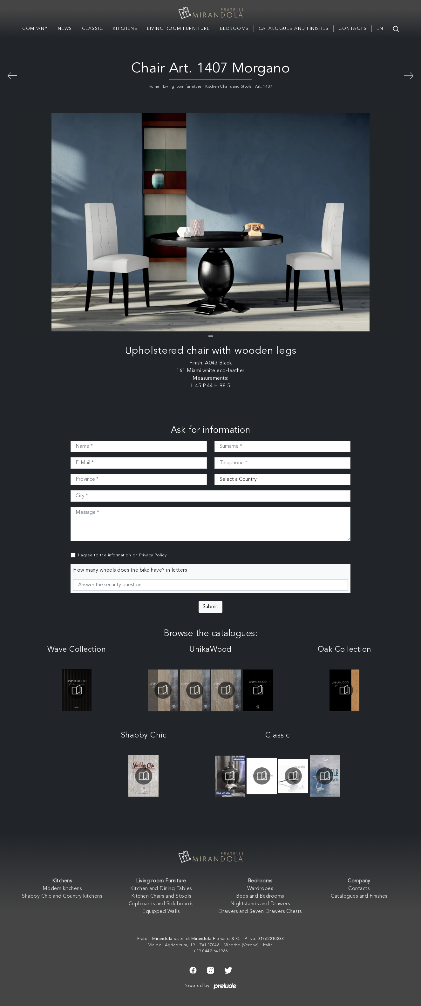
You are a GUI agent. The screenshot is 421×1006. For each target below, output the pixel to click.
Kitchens (125, 28)
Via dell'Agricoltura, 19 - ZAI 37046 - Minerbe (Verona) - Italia (210, 945)
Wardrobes (260, 888)
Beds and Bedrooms (260, 896)
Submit (210, 606)
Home (154, 87)
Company (35, 28)
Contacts (352, 28)
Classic (92, 28)
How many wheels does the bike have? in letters (130, 570)
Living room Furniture (178, 28)
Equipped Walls (161, 911)
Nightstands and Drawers (260, 904)
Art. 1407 (264, 87)
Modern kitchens (62, 888)
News (65, 28)
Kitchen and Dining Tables (161, 888)
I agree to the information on (122, 555)
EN (380, 28)
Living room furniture (182, 87)
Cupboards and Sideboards (161, 904)
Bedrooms (234, 28)
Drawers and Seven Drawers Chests (260, 911)
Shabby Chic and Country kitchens (62, 896)
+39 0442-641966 (210, 951)
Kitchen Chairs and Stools (228, 87)
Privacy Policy (152, 555)
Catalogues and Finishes (294, 28)
